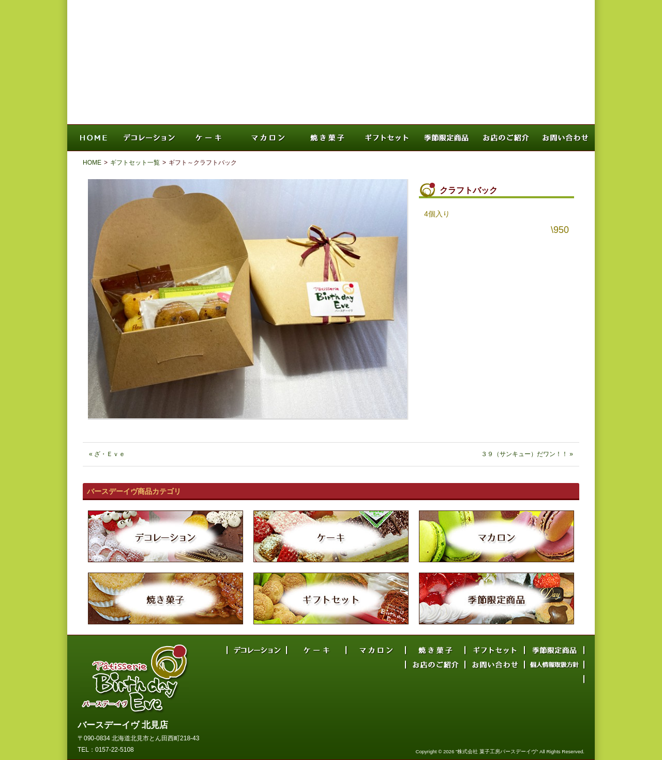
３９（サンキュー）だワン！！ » (527, 454)
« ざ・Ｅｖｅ (107, 454)
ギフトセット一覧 (135, 162)
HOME (92, 162)
